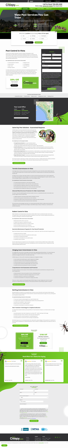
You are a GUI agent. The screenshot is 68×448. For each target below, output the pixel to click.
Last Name (53, 53)
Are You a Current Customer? (24, 395)
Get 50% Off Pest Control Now (19, 163)
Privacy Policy (56, 84)
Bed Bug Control (50, 96)
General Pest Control (18, 96)
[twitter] (59, 437)
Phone (43, 56)
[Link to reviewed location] (13, 361)
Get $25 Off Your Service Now (19, 284)
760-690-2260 (18, 114)
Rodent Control (34, 96)
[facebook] (55, 437)
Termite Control (27, 96)
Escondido (15, 113)
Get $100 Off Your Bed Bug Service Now (20, 325)
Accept (4, 445)
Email (53, 56)
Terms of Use (47, 78)
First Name (43, 53)
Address (43, 64)
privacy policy (56, 86)
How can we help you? (45, 68)
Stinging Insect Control (42, 96)
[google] (57, 437)
